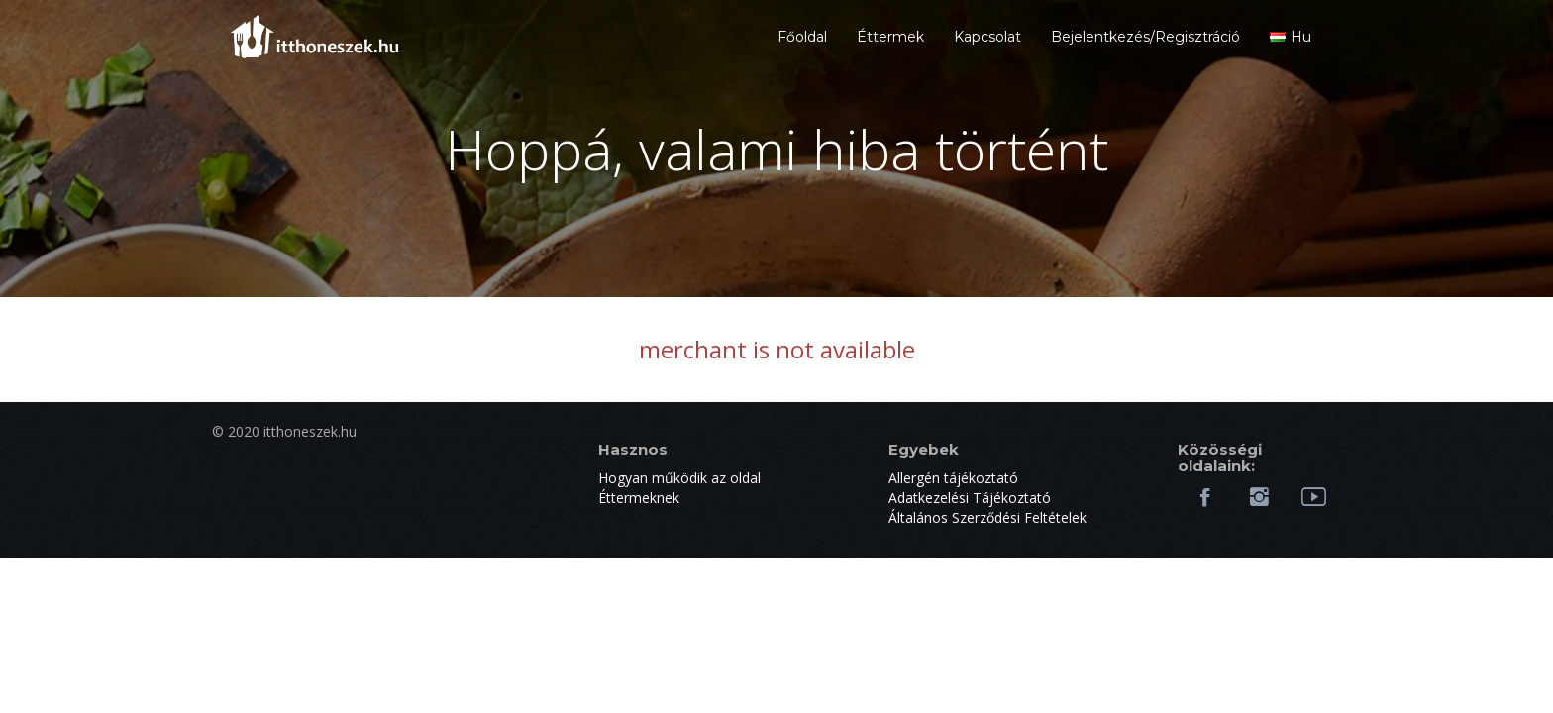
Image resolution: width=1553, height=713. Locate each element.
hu (1290, 37)
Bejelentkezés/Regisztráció (1145, 37)
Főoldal (802, 37)
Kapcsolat (987, 37)
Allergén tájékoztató (953, 477)
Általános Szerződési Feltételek (987, 517)
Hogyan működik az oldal (679, 477)
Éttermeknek (638, 497)
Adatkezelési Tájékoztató (969, 497)
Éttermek (890, 37)
